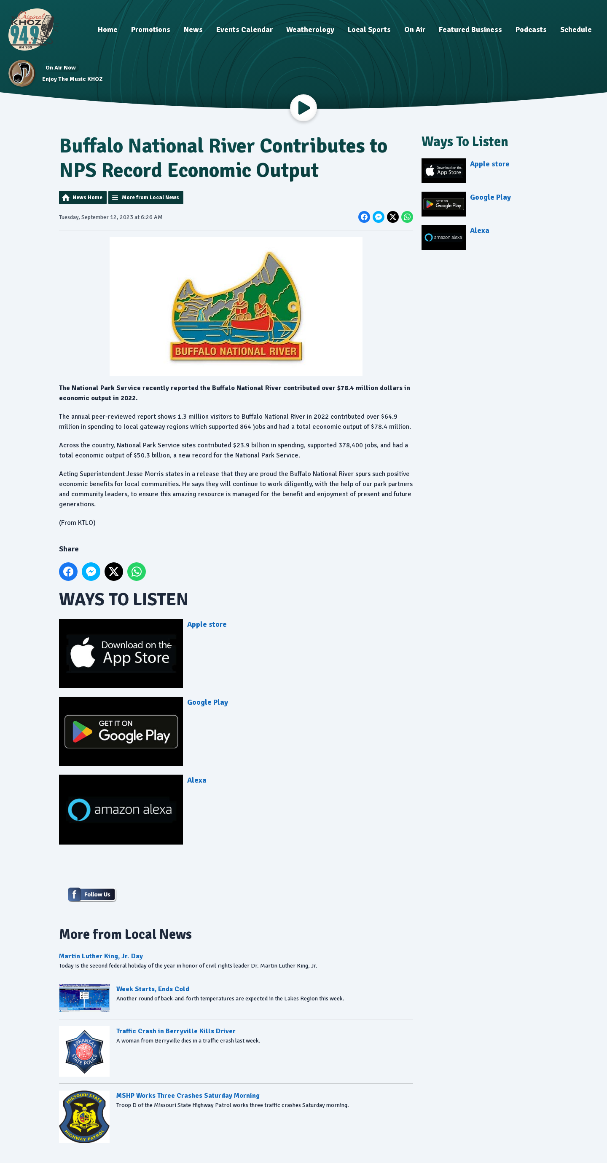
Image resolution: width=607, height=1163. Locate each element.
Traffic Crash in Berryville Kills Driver (176, 1031)
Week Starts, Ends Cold (152, 989)
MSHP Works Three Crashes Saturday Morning (188, 1096)
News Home (87, 197)
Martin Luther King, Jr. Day (101, 956)
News (193, 29)
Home (108, 29)
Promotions (150, 29)
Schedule (576, 29)
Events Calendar (244, 29)
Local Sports (369, 29)
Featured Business (470, 29)
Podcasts (531, 29)
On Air (414, 29)
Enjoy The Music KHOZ (72, 79)
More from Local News (150, 197)
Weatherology (310, 29)
